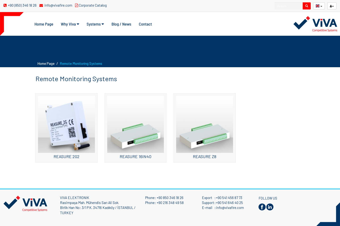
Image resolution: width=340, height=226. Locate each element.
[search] (307, 5)
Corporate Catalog (91, 5)
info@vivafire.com (56, 5)
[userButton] (331, 5)
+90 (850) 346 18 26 (20, 5)
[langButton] (319, 5)
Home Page (43, 24)
